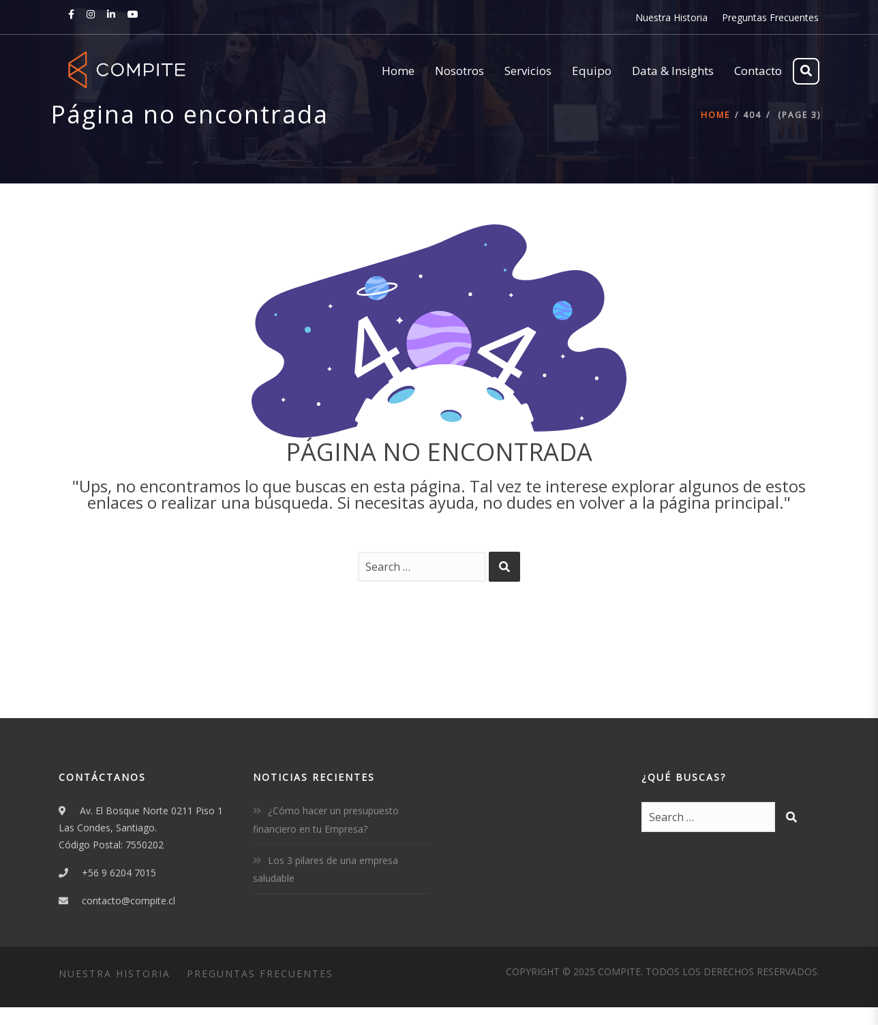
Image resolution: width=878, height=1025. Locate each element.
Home (715, 115)
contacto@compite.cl (128, 900)
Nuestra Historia (671, 17)
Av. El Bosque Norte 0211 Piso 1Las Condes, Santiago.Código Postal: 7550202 (141, 827)
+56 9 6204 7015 (119, 872)
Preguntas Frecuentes (770, 17)
